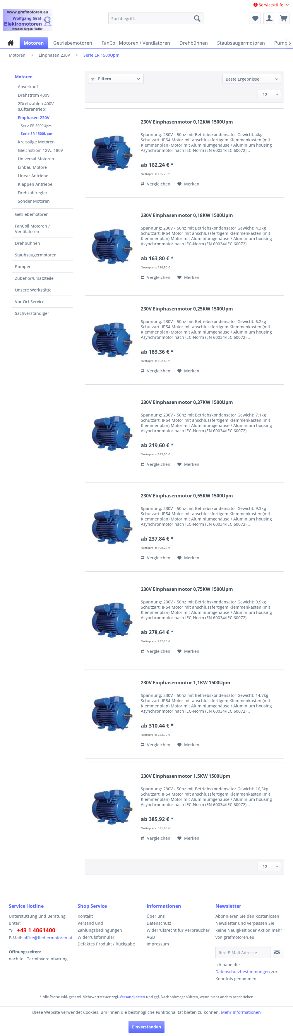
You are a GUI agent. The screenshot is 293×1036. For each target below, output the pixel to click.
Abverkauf (28, 86)
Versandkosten (132, 996)
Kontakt (85, 916)
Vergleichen (155, 184)
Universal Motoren (36, 159)
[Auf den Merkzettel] (188, 184)
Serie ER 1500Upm (36, 133)
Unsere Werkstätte (33, 290)
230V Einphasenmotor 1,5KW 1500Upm (185, 776)
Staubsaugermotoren (35, 255)
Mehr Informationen (241, 1012)
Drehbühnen (27, 243)
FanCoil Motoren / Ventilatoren (32, 228)
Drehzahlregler (32, 192)
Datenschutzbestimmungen (242, 971)
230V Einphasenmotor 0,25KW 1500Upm (187, 309)
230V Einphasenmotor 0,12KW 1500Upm (187, 122)
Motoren (23, 76)
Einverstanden (146, 1027)
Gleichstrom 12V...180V (40, 150)
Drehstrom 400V (34, 95)
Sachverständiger (32, 313)
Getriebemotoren (32, 214)
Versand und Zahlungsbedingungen (100, 926)
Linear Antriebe (33, 175)
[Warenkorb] (283, 18)
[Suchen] (197, 18)
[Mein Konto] (269, 18)
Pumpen (23, 266)
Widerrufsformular (96, 937)
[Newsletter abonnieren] (277, 952)
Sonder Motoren (34, 201)
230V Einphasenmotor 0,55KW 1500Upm (187, 496)
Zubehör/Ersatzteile (34, 278)
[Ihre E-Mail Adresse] (242, 952)
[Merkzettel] (255, 18)
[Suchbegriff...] (155, 18)
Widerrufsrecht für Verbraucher (178, 930)
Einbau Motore (32, 167)
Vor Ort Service (29, 301)
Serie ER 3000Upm (36, 125)
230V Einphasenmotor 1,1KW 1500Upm (185, 683)
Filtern (101, 78)
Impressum (158, 944)
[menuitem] (155, 18)
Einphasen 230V (33, 117)
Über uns (156, 916)
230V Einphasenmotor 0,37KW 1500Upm (187, 402)
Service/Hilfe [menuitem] (269, 5)
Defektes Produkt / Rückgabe (106, 944)
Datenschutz (159, 923)
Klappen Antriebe (35, 184)
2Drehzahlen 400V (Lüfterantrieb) (36, 106)
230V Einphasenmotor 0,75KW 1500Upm (187, 589)
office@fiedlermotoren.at (47, 937)
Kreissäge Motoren (36, 142)
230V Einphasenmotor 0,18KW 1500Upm (187, 215)
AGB (151, 937)
